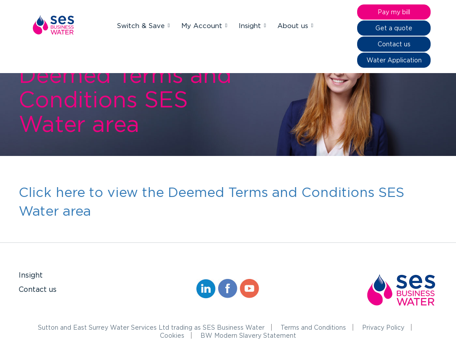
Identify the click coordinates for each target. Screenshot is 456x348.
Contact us (38, 289)
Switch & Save (142, 25)
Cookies (172, 335)
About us (293, 25)
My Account (202, 25)
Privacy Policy (383, 327)
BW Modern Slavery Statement (248, 335)
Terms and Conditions (313, 327)
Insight (251, 25)
